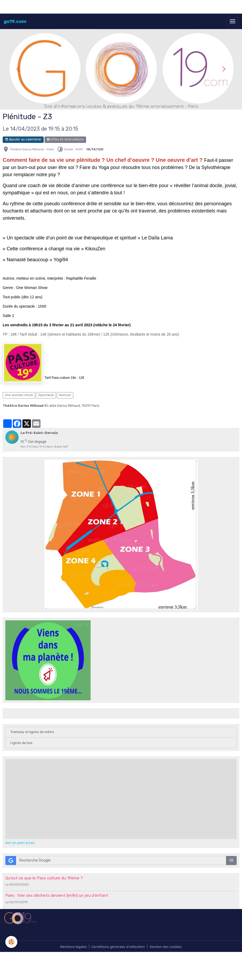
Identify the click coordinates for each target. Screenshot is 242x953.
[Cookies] (11, 942)
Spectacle (46, 395)
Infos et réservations (65, 140)
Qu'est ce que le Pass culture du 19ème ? (44, 878)
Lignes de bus (21, 743)
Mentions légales (73, 947)
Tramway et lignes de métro (32, 732)
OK (231, 860)
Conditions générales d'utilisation (118, 947)
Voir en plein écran (20, 843)
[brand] (15, 21)
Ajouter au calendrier (23, 140)
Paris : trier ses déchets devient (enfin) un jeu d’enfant (56, 895)
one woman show (19, 395)
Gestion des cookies (166, 947)
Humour (65, 395)
